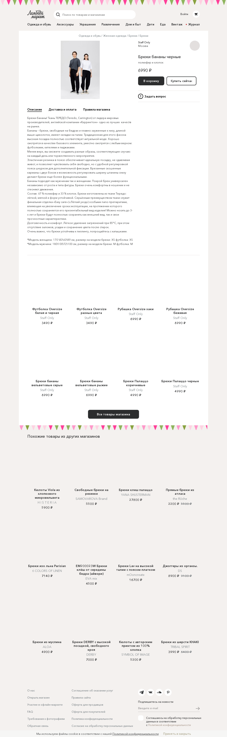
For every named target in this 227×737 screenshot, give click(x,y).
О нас (31, 690)
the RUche (180, 499)
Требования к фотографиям (46, 718)
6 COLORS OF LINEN (47, 571)
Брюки (133, 35)
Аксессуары (65, 24)
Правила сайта (81, 697)
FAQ (30, 711)
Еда (163, 24)
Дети (150, 24)
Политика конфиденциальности (92, 718)
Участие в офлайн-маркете (45, 704)
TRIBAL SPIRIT (180, 647)
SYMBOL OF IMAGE (135, 655)
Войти (184, 14)
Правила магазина (96, 109)
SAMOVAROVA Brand (91, 499)
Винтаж (176, 24)
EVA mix (91, 578)
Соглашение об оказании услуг (92, 690)
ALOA (47, 647)
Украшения (88, 24)
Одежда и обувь (39, 24)
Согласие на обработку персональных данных (102, 725)
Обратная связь (37, 725)
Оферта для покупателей (88, 711)
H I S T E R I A (47, 502)
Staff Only (144, 42)
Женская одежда (114, 35)
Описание (34, 109)
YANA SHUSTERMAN (135, 495)
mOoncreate (136, 575)
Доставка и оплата (62, 109)
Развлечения (111, 24)
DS (180, 571)
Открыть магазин (38, 697)
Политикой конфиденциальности (169, 725)
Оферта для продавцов (87, 704)
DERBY (91, 655)
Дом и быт (133, 24)
